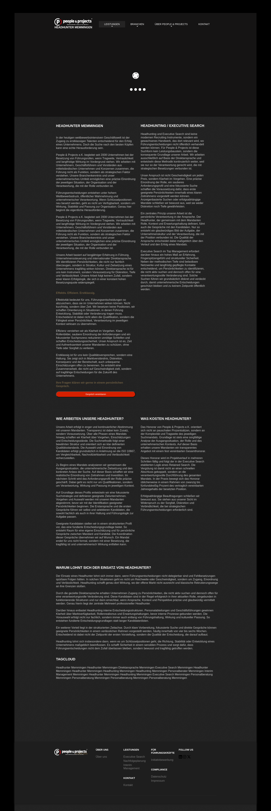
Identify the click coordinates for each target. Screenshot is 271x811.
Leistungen (112, 24)
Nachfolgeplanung (134, 760)
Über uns (101, 756)
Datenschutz (158, 776)
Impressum (158, 780)
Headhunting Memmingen (119, 671)
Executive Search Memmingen (174, 667)
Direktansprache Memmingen (136, 667)
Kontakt (204, 24)
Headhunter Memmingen (73, 23)
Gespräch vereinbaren (96, 394)
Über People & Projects (171, 24)
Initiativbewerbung (162, 759)
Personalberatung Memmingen (91, 677)
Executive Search (134, 756)
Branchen (137, 24)
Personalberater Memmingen (186, 671)
